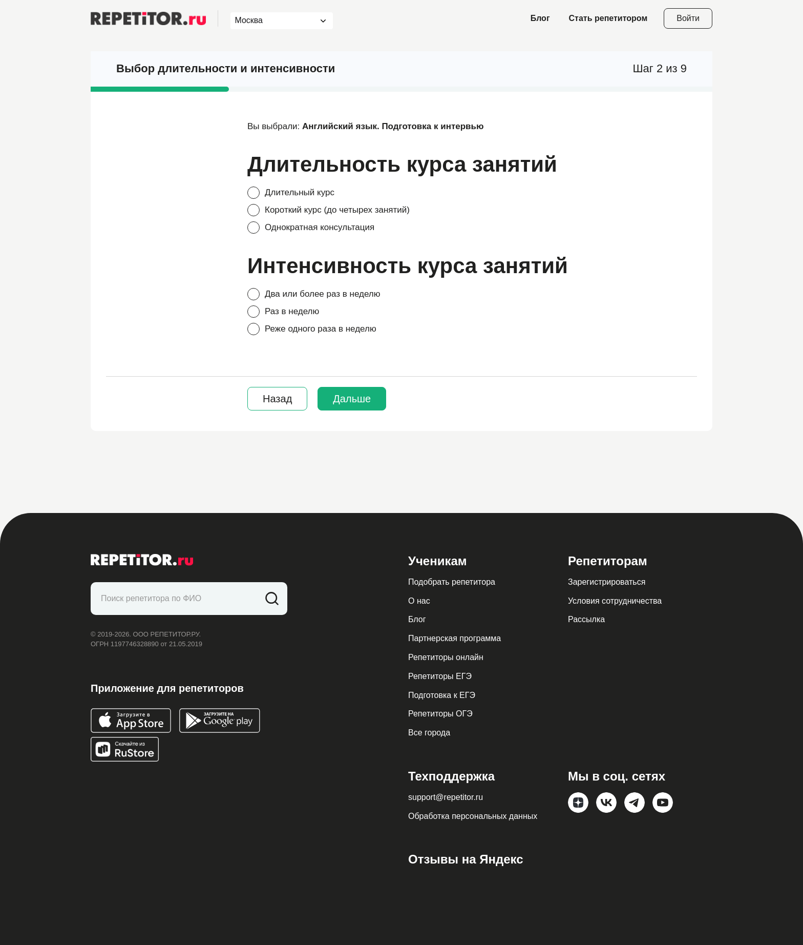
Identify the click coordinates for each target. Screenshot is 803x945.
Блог (540, 18)
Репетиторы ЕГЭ (440, 676)
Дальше (352, 398)
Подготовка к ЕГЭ (441, 695)
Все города (429, 732)
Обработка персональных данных (472, 816)
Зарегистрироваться (606, 582)
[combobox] (272, 20)
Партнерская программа (454, 638)
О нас (419, 601)
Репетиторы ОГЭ (440, 713)
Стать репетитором (608, 18)
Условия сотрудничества (615, 601)
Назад (277, 398)
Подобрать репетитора (451, 582)
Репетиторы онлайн (445, 657)
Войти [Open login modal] (688, 18)
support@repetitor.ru (445, 797)
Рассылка (586, 619)
